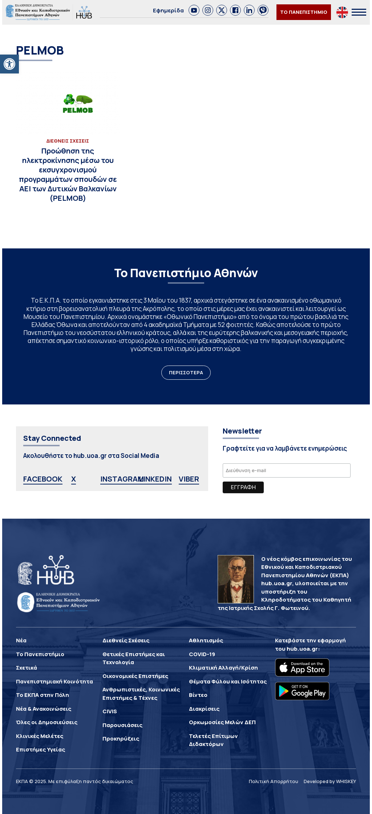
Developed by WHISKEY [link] (330, 781)
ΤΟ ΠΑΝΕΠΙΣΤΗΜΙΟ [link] (303, 12)
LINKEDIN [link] (155, 479)
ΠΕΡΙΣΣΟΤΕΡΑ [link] (186, 372)
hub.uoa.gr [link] (302, 649)
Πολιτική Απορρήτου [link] (273, 781)
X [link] (73, 479)
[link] (9, 64)
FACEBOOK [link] (42, 479)
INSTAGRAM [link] (122, 479)
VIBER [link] (189, 479)
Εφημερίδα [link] (168, 10)
